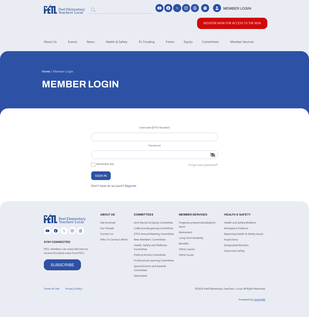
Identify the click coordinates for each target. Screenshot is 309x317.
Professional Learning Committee (154, 260)
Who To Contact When (114, 239)
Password (154, 146)
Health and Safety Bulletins (240, 223)
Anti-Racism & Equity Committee (153, 223)
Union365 (259, 299)
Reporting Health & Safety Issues (243, 234)
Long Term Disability (191, 238)
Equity (188, 42)
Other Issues (186, 255)
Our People (107, 228)
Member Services (247, 42)
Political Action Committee (150, 255)
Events (72, 42)
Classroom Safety (234, 251)
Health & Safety (122, 42)
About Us (56, 42)
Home (46, 71)
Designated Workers (236, 245)
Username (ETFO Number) (154, 128)
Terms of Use (51, 289)
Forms (170, 42)
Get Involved (107, 223)
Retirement (140, 276)
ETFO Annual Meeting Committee (154, 234)
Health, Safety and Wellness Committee (150, 247)
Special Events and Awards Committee (150, 268)
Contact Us (107, 234)
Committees (216, 42)
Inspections (231, 239)
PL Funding (152, 42)
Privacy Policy (73, 289)
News (96, 42)
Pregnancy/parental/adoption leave (197, 225)
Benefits (184, 243)
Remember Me (102, 164)
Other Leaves (187, 249)
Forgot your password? (203, 165)
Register (130, 186)
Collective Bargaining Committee (153, 228)
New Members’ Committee (149, 239)
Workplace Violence (236, 228)
